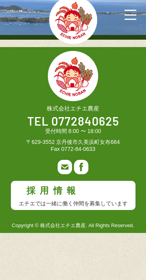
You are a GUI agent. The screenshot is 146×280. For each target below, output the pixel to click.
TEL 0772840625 (73, 122)
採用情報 (73, 196)
